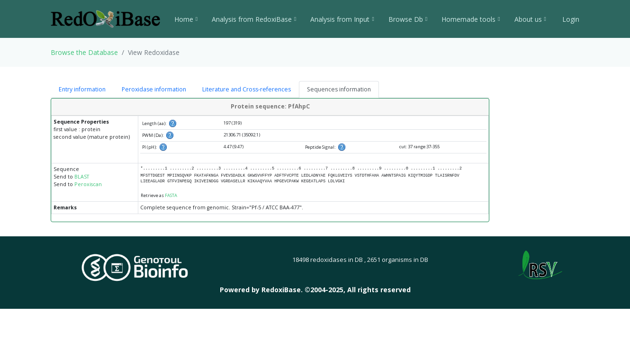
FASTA (171, 195)
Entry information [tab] (82, 89)
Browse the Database (84, 52)
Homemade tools (470, 19)
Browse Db (407, 19)
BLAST (81, 176)
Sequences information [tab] (339, 89)
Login (569, 19)
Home (186, 19)
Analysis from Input (342, 19)
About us (530, 19)
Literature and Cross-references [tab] (246, 89)
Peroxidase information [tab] (154, 89)
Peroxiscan (88, 184)
